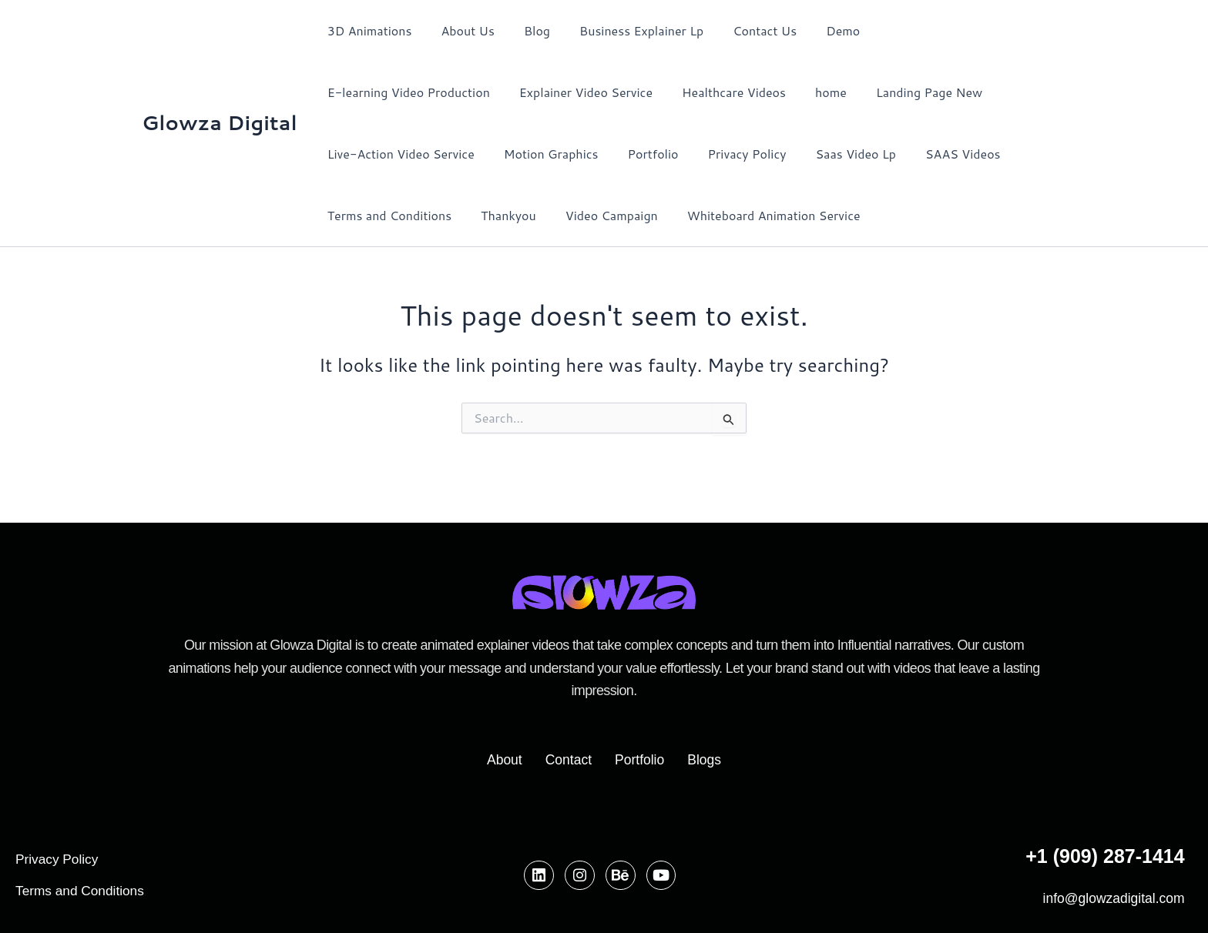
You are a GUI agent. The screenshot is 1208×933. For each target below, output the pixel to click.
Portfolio (469, 153)
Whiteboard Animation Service (529, 215)
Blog (525, 30)
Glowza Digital (219, 122)
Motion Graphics (372, 153)
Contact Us (744, 30)
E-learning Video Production (940, 30)
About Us (460, 30)
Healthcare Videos (535, 92)
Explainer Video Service (391, 92)
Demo (817, 30)
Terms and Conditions (889, 153)
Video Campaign (371, 215)
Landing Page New (721, 92)
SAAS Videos (766, 153)
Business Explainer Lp (625, 30)
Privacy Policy (558, 153)
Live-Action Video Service (872, 92)
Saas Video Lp (662, 153)
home (627, 92)
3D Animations (367, 30)
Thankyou (1004, 153)
